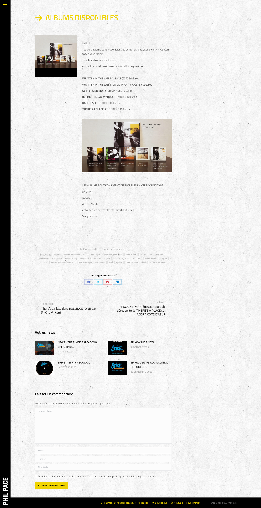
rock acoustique (85, 263)
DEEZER (87, 197)
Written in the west (157, 263)
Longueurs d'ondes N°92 (90, 259)
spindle (119, 263)
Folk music (160, 254)
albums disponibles (72, 254)
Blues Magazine (110, 254)
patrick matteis (151, 259)
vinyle (143, 263)
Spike (111, 263)
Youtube (178, 502)
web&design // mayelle (224, 502)
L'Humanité (57, 259)
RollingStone (100, 263)
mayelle (107, 259)
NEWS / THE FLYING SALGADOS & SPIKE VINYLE (77, 344)
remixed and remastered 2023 (63, 263)
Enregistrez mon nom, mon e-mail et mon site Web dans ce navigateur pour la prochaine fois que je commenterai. (97, 476)
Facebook (143, 502)
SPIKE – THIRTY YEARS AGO (74, 362)
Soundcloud (161, 502)
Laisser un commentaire (114, 249)
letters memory (71, 259)
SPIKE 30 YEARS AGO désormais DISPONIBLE (149, 364)
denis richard (131, 254)
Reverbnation (193, 502)
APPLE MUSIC (90, 203)
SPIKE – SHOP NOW (142, 342)
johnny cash (44, 259)
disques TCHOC (146, 254)
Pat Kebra (137, 259)
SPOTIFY (87, 191)
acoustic (57, 254)
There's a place (132, 263)
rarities (45, 263)
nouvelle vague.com (121, 259)
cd (121, 254)
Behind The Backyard (92, 254)
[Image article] (44, 348)
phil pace (164, 259)
